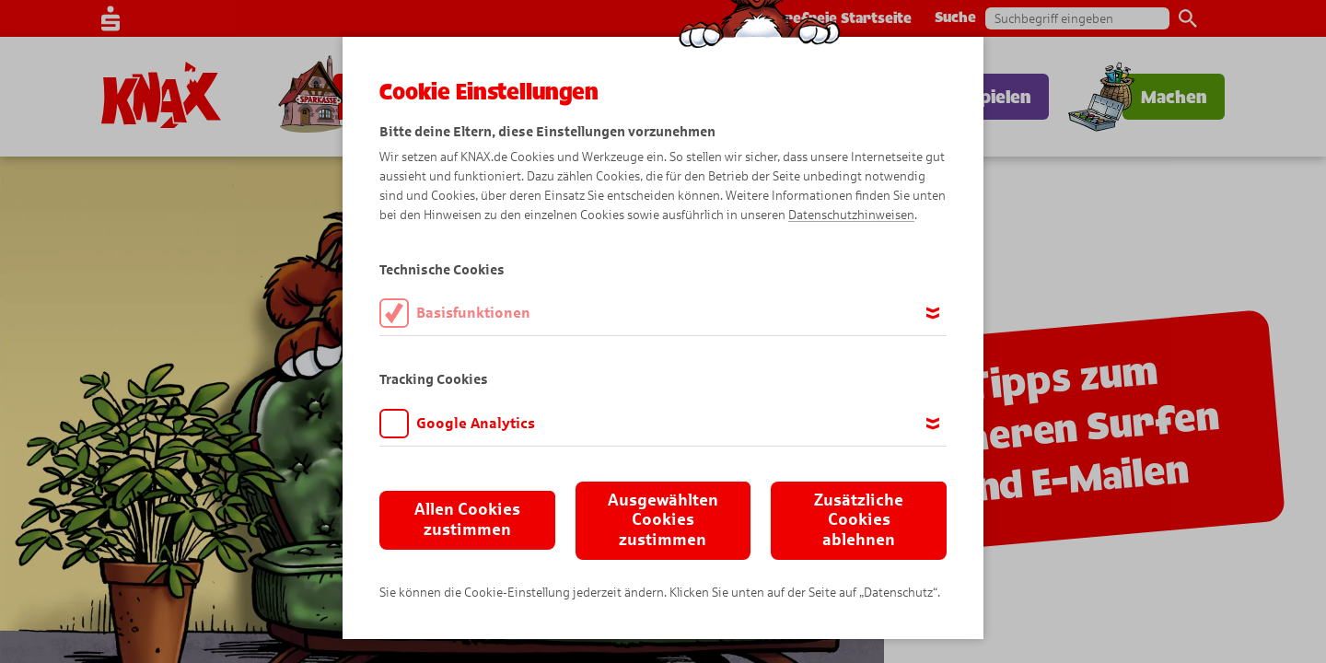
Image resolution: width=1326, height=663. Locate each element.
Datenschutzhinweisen (851, 215)
